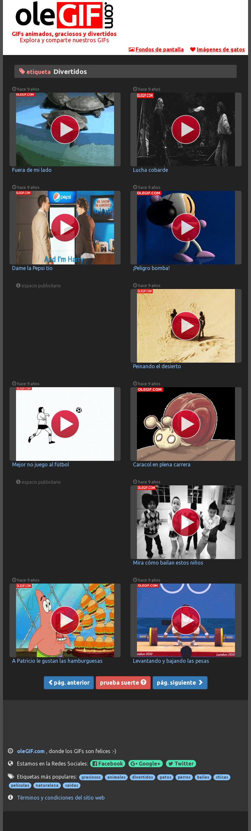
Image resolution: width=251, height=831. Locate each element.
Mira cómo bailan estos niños (168, 563)
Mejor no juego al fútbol (40, 464)
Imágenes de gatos (221, 49)
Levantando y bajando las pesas (171, 661)
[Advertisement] (187, 24)
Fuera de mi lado (32, 170)
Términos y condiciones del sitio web (61, 798)
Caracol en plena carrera (162, 464)
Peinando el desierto (157, 366)
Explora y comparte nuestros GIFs (64, 40)
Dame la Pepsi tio (32, 268)
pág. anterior (69, 682)
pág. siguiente (180, 682)
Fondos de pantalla (160, 49)
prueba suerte (123, 682)
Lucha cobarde (150, 170)
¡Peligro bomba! (151, 268)
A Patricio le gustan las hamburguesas (57, 661)
